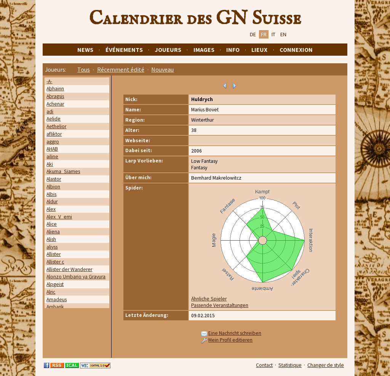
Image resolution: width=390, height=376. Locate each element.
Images (203, 49)
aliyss (52, 247)
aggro (52, 141)
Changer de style (325, 365)
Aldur (52, 201)
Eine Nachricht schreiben (234, 333)
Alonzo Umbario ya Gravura (75, 276)
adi (49, 111)
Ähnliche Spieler (209, 299)
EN (283, 34)
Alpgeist (55, 284)
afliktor (54, 134)
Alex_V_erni (59, 217)
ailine (52, 156)
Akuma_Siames (63, 171)
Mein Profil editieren (230, 340)
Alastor (53, 179)
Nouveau (162, 69)
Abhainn (55, 88)
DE (253, 34)
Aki (49, 164)
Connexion (296, 49)
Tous (83, 69)
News (85, 49)
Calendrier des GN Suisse (195, 18)
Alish (51, 239)
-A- (49, 81)
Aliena (53, 231)
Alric (50, 292)
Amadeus (56, 299)
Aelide (53, 119)
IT (273, 34)
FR (264, 34)
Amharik (55, 307)
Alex (51, 209)
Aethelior (56, 126)
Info (233, 49)
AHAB (52, 149)
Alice (51, 224)
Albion (53, 186)
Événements (124, 49)
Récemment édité (120, 69)
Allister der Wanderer (69, 269)
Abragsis (55, 96)
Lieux (259, 49)
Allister (53, 254)
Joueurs (168, 49)
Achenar (55, 104)
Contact (264, 365)
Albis (51, 194)
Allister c (55, 262)
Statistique (290, 365)
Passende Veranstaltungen (219, 305)
